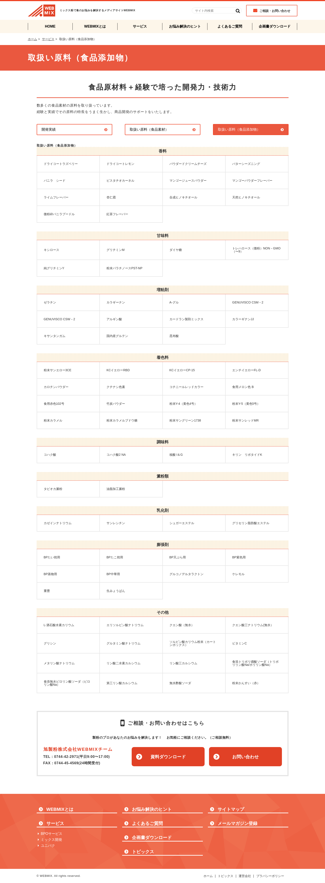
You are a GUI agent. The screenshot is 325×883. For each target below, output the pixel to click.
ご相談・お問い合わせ (274, 11)
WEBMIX (41, 10)
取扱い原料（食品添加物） (239, 129)
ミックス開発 (51, 840)
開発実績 (49, 129)
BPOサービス (52, 834)
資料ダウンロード (168, 756)
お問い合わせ (245, 756)
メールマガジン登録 (237, 823)
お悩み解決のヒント (185, 26)
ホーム (32, 39)
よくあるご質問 (229, 26)
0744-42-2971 (66, 757)
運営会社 (245, 876)
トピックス (143, 851)
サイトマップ (231, 809)
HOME (50, 26)
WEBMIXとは (95, 26)
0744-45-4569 (66, 763)
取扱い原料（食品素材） (149, 129)
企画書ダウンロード (275, 26)
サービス (140, 26)
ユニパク (48, 845)
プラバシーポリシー (270, 876)
